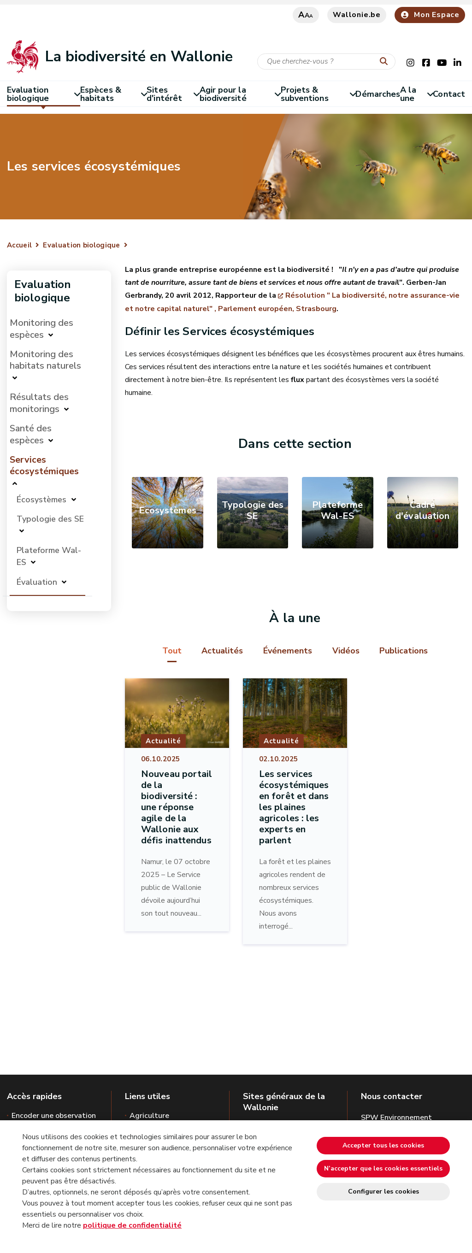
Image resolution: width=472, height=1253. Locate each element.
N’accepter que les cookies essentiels (383, 1168)
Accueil (19, 245)
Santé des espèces (31, 434)
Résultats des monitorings (39, 403)
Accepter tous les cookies (383, 1145)
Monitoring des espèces (41, 329)
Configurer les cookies (383, 1191)
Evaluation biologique (43, 94)
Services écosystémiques (44, 465)
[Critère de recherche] (326, 61)
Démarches (377, 94)
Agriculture (149, 1115)
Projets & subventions (318, 94)
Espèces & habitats (113, 94)
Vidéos (346, 650)
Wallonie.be (357, 15)
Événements (287, 650)
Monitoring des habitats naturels (45, 360)
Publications (403, 650)
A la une (416, 94)
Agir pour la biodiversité (240, 94)
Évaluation (37, 582)
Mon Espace (430, 15)
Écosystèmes (43, 499)
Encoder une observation (54, 1115)
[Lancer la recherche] (385, 62)
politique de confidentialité (132, 1225)
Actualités (222, 650)
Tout (172, 650)
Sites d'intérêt (173, 94)
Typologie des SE (50, 518)
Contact (449, 94)
